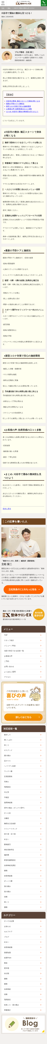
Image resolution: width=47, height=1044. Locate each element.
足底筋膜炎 (8, 776)
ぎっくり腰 (8, 881)
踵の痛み (7, 755)
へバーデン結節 (10, 766)
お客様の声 (8, 656)
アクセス (7, 677)
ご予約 (6, 661)
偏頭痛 (6, 855)
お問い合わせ (9, 666)
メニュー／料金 (10, 646)
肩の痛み (7, 886)
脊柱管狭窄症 (9, 850)
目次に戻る (7, 509)
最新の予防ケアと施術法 (15, 104)
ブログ (6, 937)
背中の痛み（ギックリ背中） (15, 808)
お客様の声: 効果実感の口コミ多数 (19, 109)
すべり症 (7, 813)
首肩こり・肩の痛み (11, 1005)
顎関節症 (7, 787)
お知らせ (7, 926)
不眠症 (6, 797)
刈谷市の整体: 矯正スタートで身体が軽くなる (23, 101)
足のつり (7, 761)
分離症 (6, 818)
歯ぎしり (7, 735)
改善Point (7, 958)
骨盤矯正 (7, 1010)
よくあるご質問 (10, 672)
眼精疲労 (7, 844)
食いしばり (8, 740)
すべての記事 (9, 921)
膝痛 (5, 870)
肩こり (6, 902)
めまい (6, 839)
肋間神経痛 (8, 802)
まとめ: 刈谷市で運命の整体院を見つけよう (22, 111)
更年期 (6, 968)
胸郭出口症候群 (10, 823)
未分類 (6, 973)
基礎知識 (7, 952)
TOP (6, 635)
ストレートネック (10, 829)
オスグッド (8, 750)
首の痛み (7, 891)
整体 (5, 963)
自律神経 (7, 989)
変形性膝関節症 (10, 860)
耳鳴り (6, 782)
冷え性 (6, 792)
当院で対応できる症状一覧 (14, 651)
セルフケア (8, 931)
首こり (6, 745)
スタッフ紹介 (9, 640)
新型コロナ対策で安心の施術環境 (18, 106)
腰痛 (5, 907)
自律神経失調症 (10, 865)
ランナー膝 (8, 771)
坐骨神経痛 (8, 876)
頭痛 (5, 897)
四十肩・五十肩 (10, 834)
